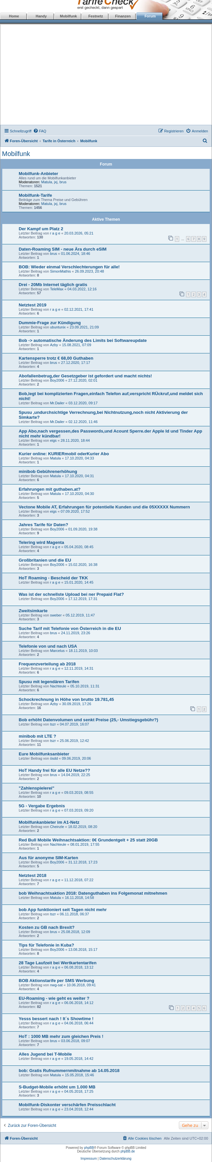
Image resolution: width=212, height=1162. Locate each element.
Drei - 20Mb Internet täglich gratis (53, 284)
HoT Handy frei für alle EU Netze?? (54, 770)
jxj (55, 182)
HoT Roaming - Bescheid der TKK (53, 577)
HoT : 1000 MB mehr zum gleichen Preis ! (61, 1036)
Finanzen (123, 16)
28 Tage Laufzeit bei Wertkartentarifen (57, 962)
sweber (55, 615)
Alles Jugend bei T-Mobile (45, 1054)
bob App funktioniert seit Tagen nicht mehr (63, 909)
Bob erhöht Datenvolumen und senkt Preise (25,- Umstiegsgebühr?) (88, 719)
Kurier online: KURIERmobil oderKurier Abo (64, 453)
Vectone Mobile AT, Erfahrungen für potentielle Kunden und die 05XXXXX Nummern (104, 506)
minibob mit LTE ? (37, 736)
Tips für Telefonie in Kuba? (46, 945)
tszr (53, 724)
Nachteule (58, 686)
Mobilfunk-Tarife (35, 195)
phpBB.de (127, 1151)
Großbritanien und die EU (45, 560)
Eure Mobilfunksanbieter (44, 753)
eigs (53, 440)
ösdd (54, 758)
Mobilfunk (68, 16)
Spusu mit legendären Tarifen (49, 681)
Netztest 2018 (32, 875)
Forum (150, 16)
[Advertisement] (106, 76)
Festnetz (95, 16)
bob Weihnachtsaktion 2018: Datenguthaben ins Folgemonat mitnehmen (93, 893)
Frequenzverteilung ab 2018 (47, 663)
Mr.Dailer (57, 403)
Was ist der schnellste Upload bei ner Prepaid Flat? (71, 594)
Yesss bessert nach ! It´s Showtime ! (56, 1018)
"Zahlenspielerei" (36, 788)
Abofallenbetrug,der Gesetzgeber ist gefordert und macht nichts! (85, 375)
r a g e (55, 233)
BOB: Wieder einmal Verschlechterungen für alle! (69, 266)
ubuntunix (58, 327)
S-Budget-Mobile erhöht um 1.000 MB (57, 1086)
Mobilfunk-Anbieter (38, 173)
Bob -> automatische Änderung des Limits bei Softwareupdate (83, 340)
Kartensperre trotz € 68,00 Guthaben (56, 358)
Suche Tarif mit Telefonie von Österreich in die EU (70, 628)
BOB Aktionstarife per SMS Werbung (56, 980)
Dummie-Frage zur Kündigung (50, 322)
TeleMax (56, 289)
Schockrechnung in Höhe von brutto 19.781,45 (66, 699)
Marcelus (57, 651)
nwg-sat (56, 985)
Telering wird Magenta (41, 542)
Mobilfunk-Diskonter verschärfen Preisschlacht (67, 1104)
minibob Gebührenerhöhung (48, 471)
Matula (46, 182)
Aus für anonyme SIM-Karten (48, 857)
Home (14, 16)
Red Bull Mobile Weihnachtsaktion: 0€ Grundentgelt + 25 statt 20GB (88, 840)
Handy (41, 16)
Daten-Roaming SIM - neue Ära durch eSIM (62, 249)
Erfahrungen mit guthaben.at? (49, 489)
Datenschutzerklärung (115, 1158)
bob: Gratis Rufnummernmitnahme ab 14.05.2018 (69, 1070)
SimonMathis (60, 271)
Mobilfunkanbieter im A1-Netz (49, 822)
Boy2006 (57, 380)
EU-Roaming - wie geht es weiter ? (54, 998)
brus (62, 182)
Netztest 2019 (32, 304)
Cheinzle (57, 827)
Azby (54, 345)
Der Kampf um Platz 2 (41, 228)
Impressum (89, 1158)
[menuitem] (39, 131)
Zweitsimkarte (33, 610)
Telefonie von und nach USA (48, 646)
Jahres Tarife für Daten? (43, 524)
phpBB (89, 1148)
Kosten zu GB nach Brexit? (46, 927)
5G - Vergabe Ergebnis (42, 805)
